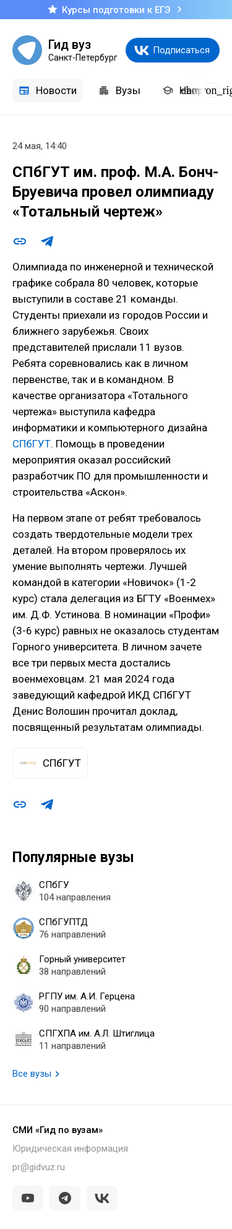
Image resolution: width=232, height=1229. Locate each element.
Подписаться (181, 50)
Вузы (119, 90)
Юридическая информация (70, 1148)
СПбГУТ (31, 444)
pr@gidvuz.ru (38, 1167)
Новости (48, 90)
